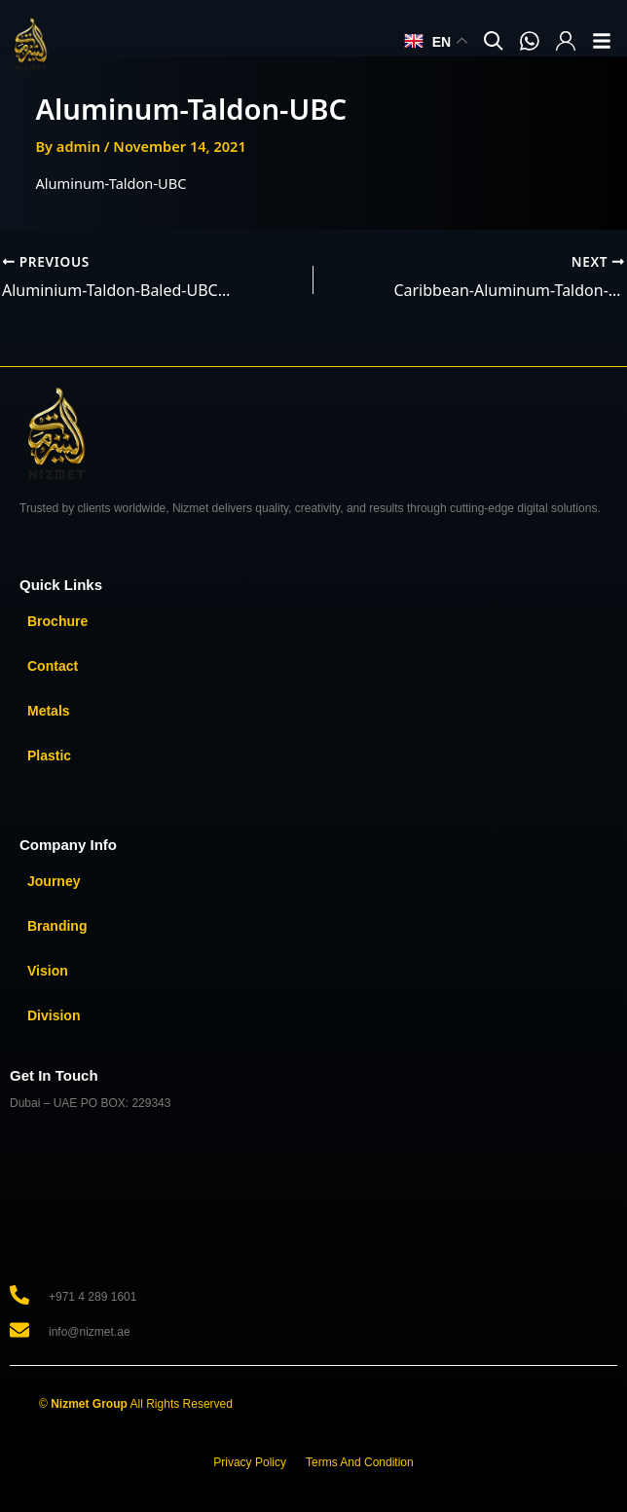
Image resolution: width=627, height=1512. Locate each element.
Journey (53, 881)
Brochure (57, 621)
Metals (48, 711)
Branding (57, 926)
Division (53, 1015)
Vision (47, 970)
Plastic (49, 755)
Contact (52, 666)
